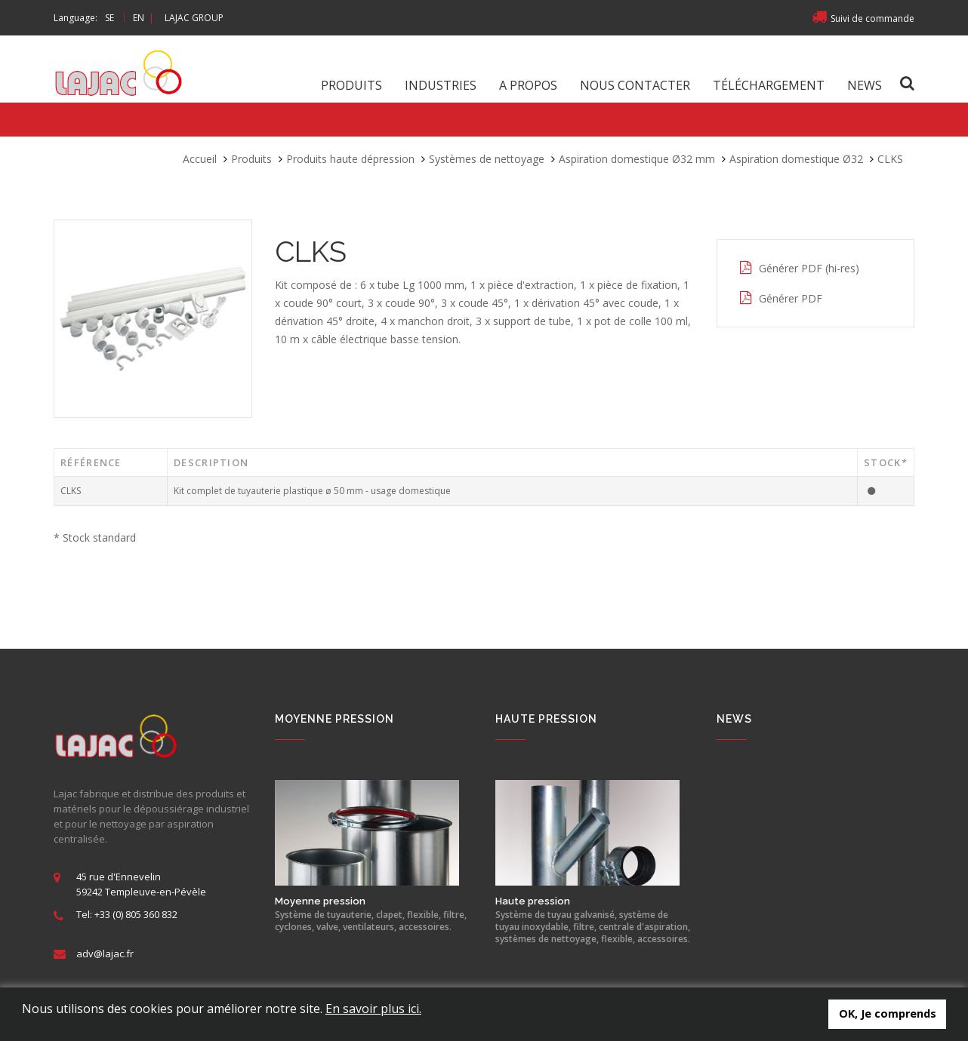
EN (138, 17)
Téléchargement (769, 85)
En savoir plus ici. (373, 1008)
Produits (351, 85)
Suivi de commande (863, 18)
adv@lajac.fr (105, 953)
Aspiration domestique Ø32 (796, 159)
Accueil (200, 159)
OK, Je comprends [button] (887, 1013)
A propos (528, 85)
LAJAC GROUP (194, 17)
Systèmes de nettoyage (486, 159)
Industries (440, 85)
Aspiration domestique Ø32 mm (637, 159)
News (864, 85)
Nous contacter (635, 85)
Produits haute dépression (350, 159)
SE (109, 17)
